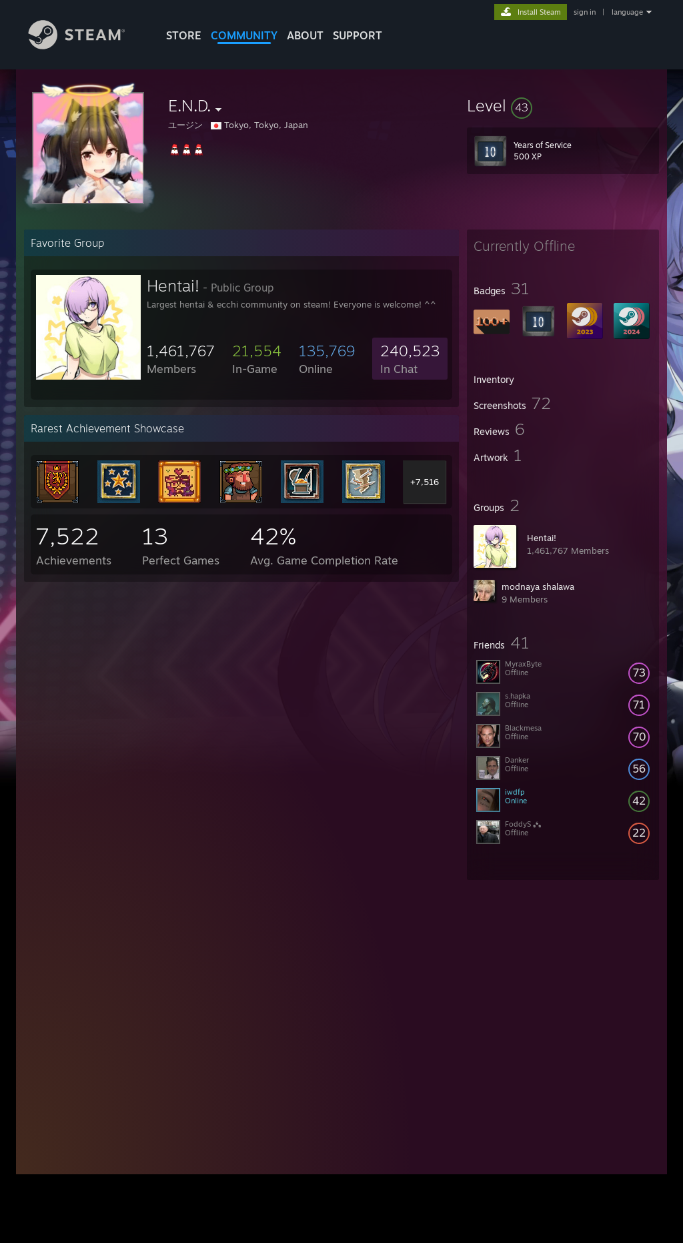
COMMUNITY (244, 35)
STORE (183, 35)
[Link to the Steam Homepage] (86, 45)
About (305, 35)
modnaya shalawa (538, 586)
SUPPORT (357, 35)
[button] (563, 105)
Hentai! (541, 537)
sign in (585, 12)
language (627, 12)
